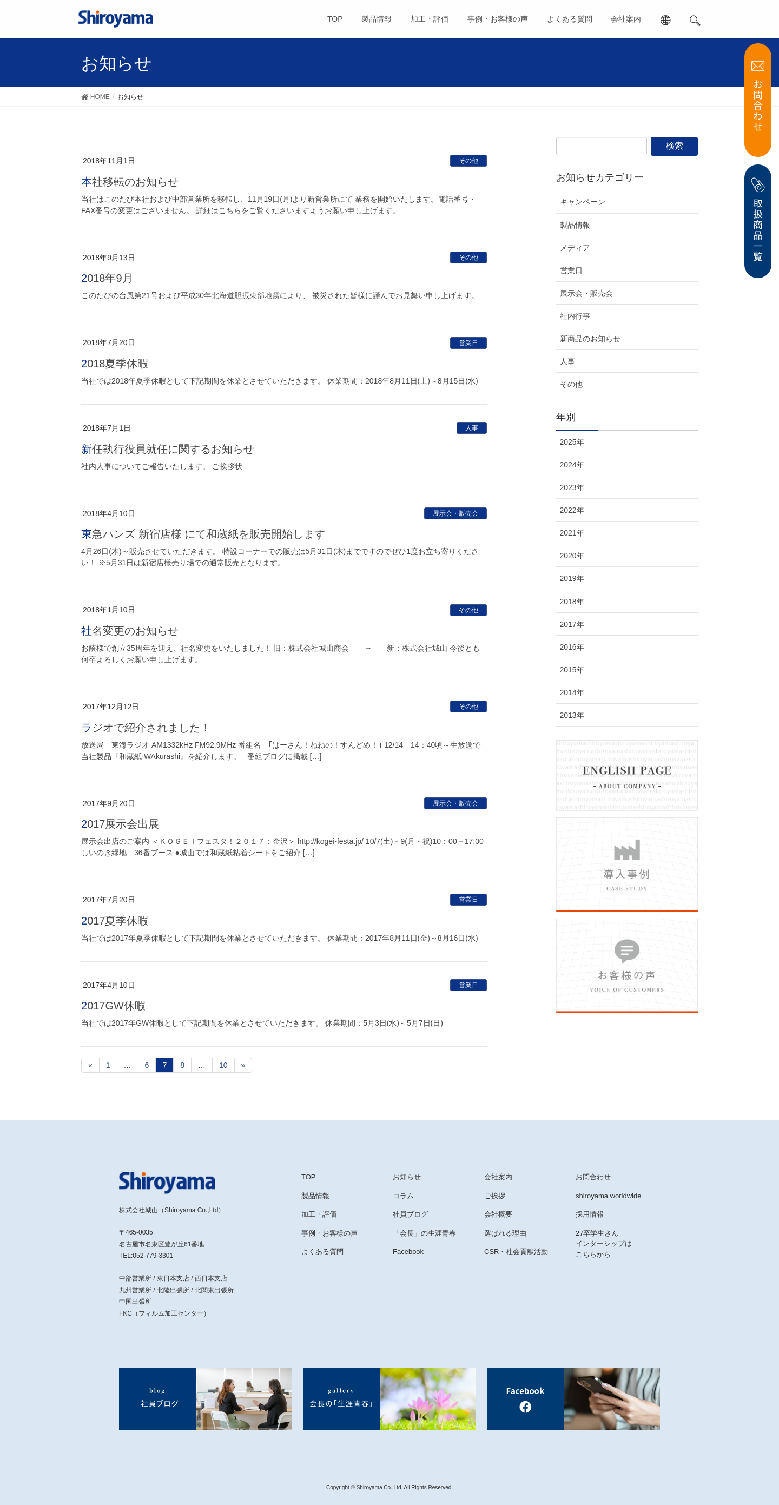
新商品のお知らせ (590, 338)
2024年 (572, 464)
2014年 (572, 692)
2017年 (572, 624)
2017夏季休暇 (115, 921)
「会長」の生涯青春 (424, 1233)
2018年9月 (107, 278)
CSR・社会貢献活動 (516, 1251)
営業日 (468, 343)
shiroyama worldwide (608, 1196)
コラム (403, 1196)
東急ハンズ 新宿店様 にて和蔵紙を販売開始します (203, 534)
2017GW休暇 (113, 1006)
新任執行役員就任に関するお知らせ (167, 449)
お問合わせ (593, 1177)
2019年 (572, 578)
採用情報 (590, 1214)
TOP (335, 19)
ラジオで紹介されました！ (146, 728)
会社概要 (498, 1214)
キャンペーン (582, 201)
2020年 (572, 555)
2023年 (572, 487)
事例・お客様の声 (497, 19)
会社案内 (626, 19)
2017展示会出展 (120, 824)
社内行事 (575, 316)
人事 (471, 428)
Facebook (408, 1251)
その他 (468, 160)
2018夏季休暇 (115, 363)
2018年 (572, 601)
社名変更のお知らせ (130, 631)
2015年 (572, 669)
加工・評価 (429, 19)
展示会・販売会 (455, 513)
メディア (575, 247)
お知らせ (407, 1177)
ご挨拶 (494, 1196)
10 (223, 1065)
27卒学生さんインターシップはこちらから (604, 1243)
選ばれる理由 (505, 1233)
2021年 (572, 533)
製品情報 (376, 19)
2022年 (572, 510)
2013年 (572, 715)
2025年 (572, 442)
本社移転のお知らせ (130, 182)
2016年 (572, 647)
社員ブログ (410, 1214)
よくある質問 (569, 19)
